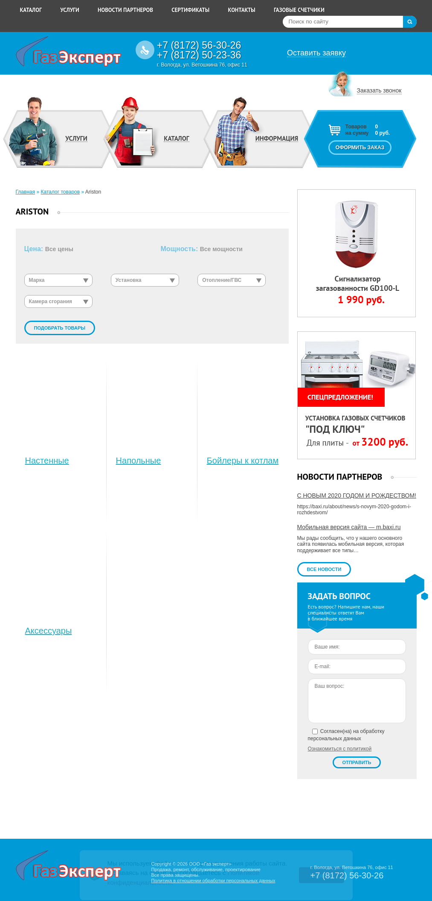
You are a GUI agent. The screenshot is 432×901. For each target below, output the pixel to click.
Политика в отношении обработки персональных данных (213, 880)
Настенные (47, 460)
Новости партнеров (125, 10)
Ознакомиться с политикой (340, 749)
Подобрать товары (60, 327)
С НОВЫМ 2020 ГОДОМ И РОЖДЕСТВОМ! (356, 495)
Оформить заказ (360, 148)
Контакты (241, 10)
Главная (25, 191)
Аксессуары (48, 630)
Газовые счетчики (299, 10)
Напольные (138, 460)
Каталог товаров (60, 191)
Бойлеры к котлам (243, 460)
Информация (276, 138)
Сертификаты (190, 10)
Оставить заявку (316, 53)
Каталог (31, 10)
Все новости (324, 569)
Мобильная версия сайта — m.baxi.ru (349, 527)
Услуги (69, 10)
